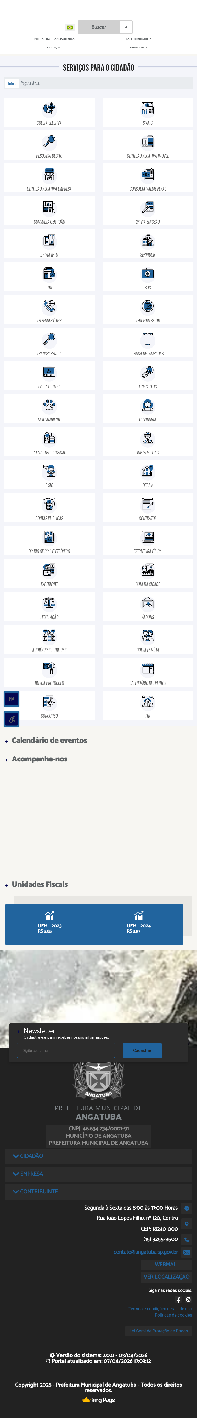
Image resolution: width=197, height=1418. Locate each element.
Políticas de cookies (173, 1315)
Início (12, 83)
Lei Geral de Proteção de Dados (159, 1331)
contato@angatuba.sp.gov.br (146, 1252)
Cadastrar (142, 1050)
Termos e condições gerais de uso (160, 1308)
